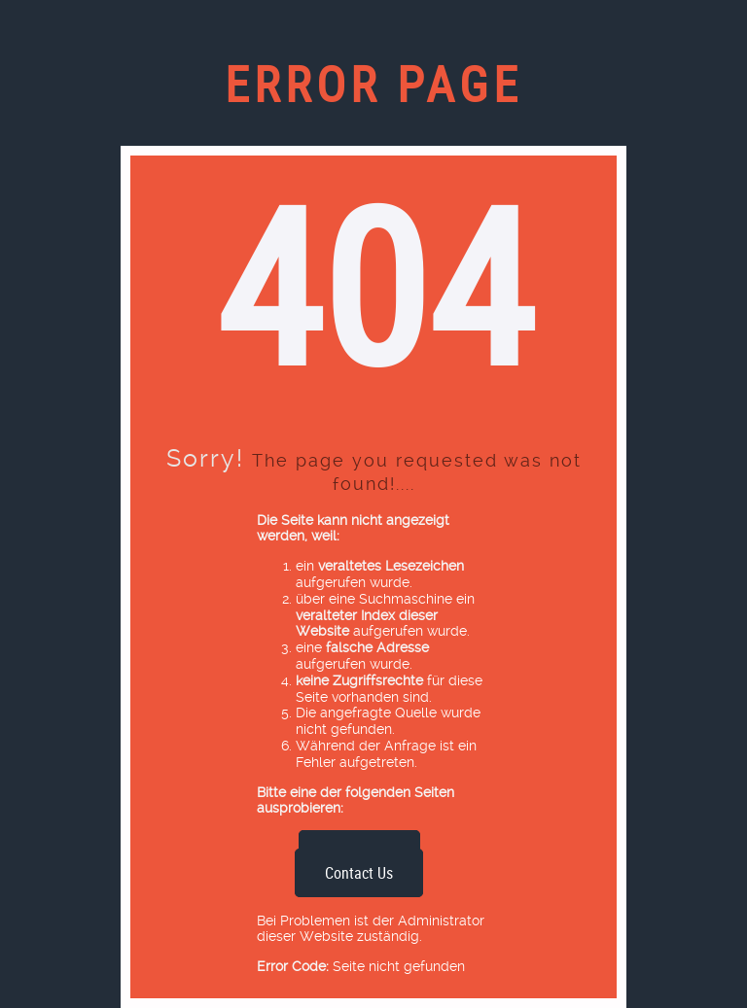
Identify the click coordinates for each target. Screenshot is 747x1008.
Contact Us (359, 873)
